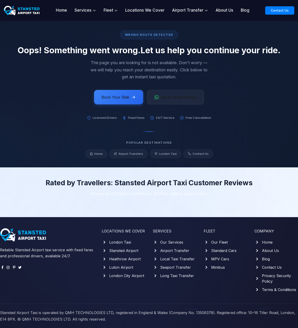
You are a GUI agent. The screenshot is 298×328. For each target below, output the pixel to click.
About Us (224, 10)
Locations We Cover (145, 10)
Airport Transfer (190, 10)
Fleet (111, 10)
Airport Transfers (128, 154)
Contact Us (280, 10)
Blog (245, 10)
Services (85, 10)
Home (61, 10)
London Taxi (165, 154)
